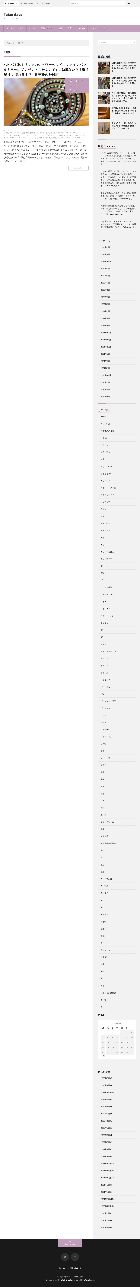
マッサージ (105, 729)
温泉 (102, 864)
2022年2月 (105, 318)
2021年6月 (105, 368)
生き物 (103, 921)
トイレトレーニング (109, 651)
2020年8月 (105, 382)
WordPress (89, 1280)
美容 (60, 28)
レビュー (22, 137)
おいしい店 (105, 424)
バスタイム (18, 135)
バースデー (28, 135)
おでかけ (104, 438)
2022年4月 (105, 304)
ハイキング (105, 680)
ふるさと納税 (106, 473)
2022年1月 (105, 325)
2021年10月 (106, 347)
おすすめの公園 (107, 431)
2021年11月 (106, 339)
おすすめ (25, 132)
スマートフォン (107, 616)
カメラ (103, 516)
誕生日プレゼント (67, 137)
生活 (22, 28)
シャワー (73, 132)
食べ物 (103, 1000)
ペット (32, 28)
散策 (102, 786)
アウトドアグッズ (108, 488)
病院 (102, 936)
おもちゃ (104, 445)
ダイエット (105, 623)
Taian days (13, 14)
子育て (70, 28)
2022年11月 (106, 261)
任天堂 (103, 744)
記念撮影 (104, 957)
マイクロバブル (75, 135)
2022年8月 (105, 275)
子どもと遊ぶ (106, 758)
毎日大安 (48, 137)
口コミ (29, 137)
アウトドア (105, 480)
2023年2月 (105, 254)
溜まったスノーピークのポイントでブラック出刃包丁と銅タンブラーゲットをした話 (124, 125)
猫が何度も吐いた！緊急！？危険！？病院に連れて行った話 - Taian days (118, 211)
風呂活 (77, 137)
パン (102, 694)
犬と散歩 (104, 886)
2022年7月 (105, 283)
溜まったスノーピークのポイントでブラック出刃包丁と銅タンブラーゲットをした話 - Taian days (118, 158)
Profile (82, 28)
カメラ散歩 (105, 523)
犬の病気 (104, 893)
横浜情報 (104, 836)
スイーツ (104, 601)
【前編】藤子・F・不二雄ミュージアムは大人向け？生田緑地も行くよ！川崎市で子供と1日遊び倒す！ (118, 174)
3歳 (7, 132)
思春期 (41, 137)
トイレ (103, 644)
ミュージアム (106, 736)
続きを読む (78, 168)
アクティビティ (107, 495)
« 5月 (103, 1056)
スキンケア (78, 81)
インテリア (105, 502)
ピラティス (105, 708)
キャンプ (10, 28)
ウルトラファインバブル (60, 132)
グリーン (104, 566)
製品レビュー (46, 28)
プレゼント (50, 135)
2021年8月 (105, 354)
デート (103, 630)
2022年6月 (105, 290)
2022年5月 (105, 297)
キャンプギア (106, 559)
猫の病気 (104, 914)
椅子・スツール (107, 822)
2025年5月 (105, 247)
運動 (102, 985)
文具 (102, 800)
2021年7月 (105, 361)
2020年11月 (106, 375)
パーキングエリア (108, 701)
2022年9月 (105, 268)
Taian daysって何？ (99, 28)
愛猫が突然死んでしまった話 (113, 193)
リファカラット (12, 137)
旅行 (102, 808)
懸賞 (102, 772)
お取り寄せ (105, 452)
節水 (54, 137)
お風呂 (32, 132)
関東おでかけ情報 (108, 992)
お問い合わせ (74, 1268)
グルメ (103, 573)
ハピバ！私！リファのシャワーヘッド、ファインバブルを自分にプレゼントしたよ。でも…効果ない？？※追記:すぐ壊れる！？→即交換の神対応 (46, 69)
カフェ (103, 509)
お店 (102, 459)
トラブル (104, 658)
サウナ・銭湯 (106, 587)
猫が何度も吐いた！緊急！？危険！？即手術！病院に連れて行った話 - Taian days (118, 196)
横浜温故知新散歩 (108, 843)
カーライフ (105, 530)
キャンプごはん (107, 552)
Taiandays (17, 132)
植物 (102, 829)
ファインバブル (39, 135)
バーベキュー (106, 687)
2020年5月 (105, 389)
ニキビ (10, 135)
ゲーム (103, 580)
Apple (103, 416)
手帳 (102, 779)
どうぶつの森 (106, 466)
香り (102, 1007)
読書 (102, 964)
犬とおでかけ (106, 879)
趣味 (102, 971)
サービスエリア (107, 594)
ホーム (62, 1268)
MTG (11, 132)
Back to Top (70, 1244)
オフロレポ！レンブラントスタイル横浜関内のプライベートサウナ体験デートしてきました (124, 110)
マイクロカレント (61, 135)
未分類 (103, 815)
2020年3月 (105, 396)
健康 (102, 751)
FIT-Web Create (64, 1280)
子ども (35, 137)
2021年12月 (106, 332)
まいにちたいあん (42, 132)
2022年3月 (105, 311)
